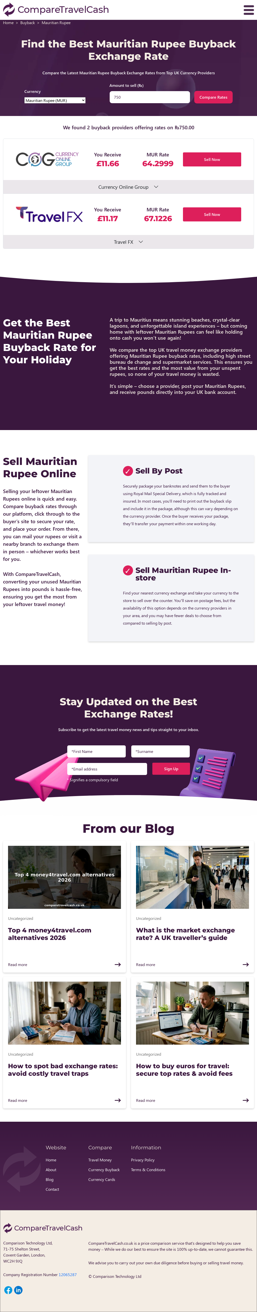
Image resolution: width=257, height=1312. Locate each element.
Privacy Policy (143, 1159)
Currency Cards (101, 1179)
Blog (49, 1179)
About (51, 1169)
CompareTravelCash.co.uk (110, 1243)
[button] (128, 166)
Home (8, 22)
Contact (52, 1189)
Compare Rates (213, 97)
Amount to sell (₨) (126, 85)
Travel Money (100, 1159)
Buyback (27, 22)
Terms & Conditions (148, 1169)
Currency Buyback (104, 1169)
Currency (32, 91)
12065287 (68, 1274)
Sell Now (212, 159)
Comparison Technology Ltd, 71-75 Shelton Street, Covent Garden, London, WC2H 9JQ (27, 1252)
